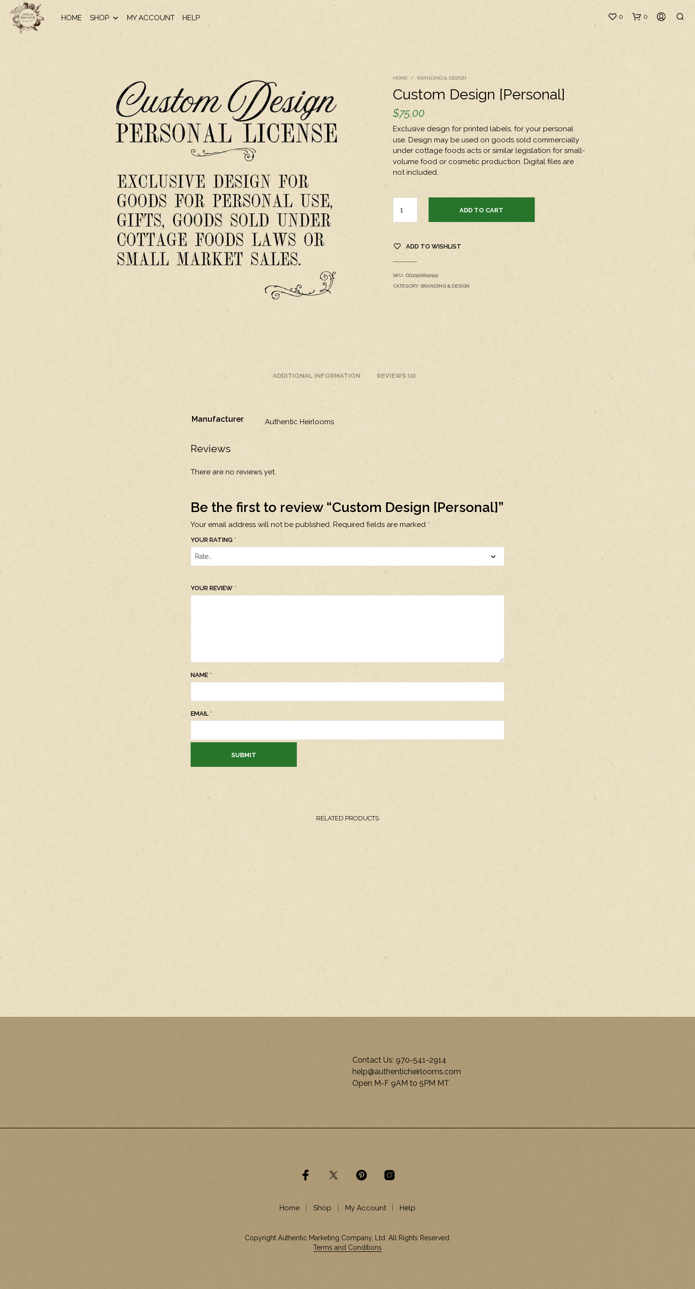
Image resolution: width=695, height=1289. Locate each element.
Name (201, 675)
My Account (151, 18)
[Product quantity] (405, 209)
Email (201, 713)
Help (191, 18)
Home (71, 18)
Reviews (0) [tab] (396, 375)
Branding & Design (441, 78)
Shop (104, 18)
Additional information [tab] (317, 375)
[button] (615, 17)
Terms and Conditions (347, 1247)
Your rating (213, 539)
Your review (213, 588)
